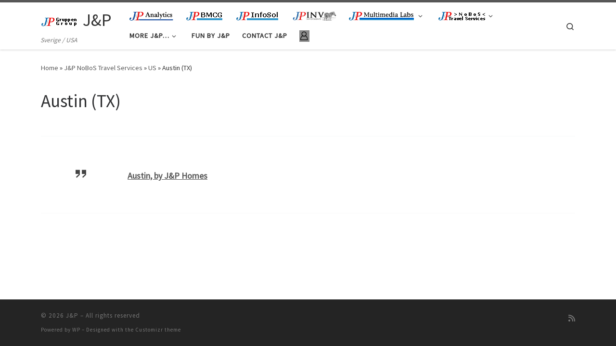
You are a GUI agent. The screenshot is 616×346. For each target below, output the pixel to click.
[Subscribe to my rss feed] (571, 318)
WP (76, 329)
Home (49, 67)
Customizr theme (158, 329)
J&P (72, 315)
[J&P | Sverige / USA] (60, 20)
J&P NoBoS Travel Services (103, 67)
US (152, 67)
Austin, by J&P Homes (167, 175)
